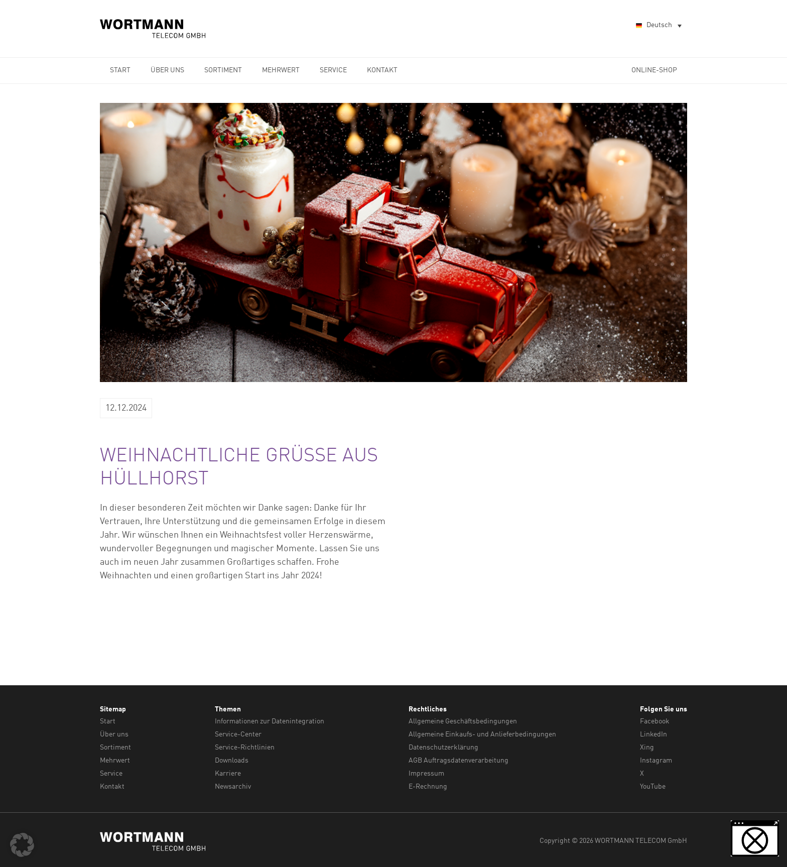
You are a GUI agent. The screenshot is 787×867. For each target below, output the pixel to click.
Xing (647, 746)
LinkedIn (653, 733)
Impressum (426, 771)
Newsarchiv (233, 784)
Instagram (656, 759)
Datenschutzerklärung (443, 746)
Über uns (167, 70)
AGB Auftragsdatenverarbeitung (458, 759)
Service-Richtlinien (245, 746)
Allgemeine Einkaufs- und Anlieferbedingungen (482, 733)
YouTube (653, 784)
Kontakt (382, 70)
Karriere (228, 771)
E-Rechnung (428, 784)
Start (120, 70)
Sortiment (223, 70)
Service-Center (238, 733)
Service (333, 70)
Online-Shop (654, 70)
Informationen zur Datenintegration (269, 721)
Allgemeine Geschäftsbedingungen (463, 721)
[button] (22, 845)
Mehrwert (281, 70)
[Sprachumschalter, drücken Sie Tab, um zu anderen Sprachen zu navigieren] (658, 26)
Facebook (655, 721)
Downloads (231, 759)
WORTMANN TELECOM (153, 28)
